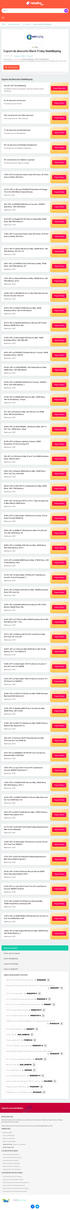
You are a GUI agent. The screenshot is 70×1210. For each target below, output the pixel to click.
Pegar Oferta (59, 103)
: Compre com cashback (14, 1144)
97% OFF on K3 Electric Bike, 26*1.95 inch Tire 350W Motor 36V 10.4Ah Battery (24, 413)
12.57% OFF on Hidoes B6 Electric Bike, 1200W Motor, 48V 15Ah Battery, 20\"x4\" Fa (26, 250)
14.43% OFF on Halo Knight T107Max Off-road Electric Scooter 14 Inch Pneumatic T (24, 576)
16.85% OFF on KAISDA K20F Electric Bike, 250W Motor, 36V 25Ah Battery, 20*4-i (25, 546)
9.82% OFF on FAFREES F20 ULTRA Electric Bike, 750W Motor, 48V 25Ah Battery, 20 (25, 264)
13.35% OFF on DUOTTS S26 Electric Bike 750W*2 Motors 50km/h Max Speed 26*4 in (26, 724)
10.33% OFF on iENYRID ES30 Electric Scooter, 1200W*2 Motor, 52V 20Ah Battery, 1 (25, 383)
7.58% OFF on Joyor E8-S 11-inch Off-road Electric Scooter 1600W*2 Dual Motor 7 (23, 768)
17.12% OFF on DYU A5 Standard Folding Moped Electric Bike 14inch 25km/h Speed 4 (25, 857)
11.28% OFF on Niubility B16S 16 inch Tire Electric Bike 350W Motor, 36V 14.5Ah (24, 709)
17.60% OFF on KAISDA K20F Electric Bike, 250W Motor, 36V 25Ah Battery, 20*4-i (25, 783)
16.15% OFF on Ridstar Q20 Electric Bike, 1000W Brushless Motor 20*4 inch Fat (26, 591)
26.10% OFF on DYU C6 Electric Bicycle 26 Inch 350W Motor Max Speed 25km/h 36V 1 (24, 872)
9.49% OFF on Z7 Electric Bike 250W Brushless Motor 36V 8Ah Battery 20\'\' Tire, (26, 620)
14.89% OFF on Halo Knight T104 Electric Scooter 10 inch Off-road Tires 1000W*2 (25, 843)
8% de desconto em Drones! (15, 100)
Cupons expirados (10, 948)
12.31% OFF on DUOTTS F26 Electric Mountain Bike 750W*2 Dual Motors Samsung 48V (23, 902)
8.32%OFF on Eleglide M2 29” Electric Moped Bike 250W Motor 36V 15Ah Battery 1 (25, 220)
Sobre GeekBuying (11, 958)
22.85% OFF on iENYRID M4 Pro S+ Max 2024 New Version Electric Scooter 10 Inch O (26, 294)
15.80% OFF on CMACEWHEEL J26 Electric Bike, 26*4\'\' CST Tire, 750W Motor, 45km (25, 427)
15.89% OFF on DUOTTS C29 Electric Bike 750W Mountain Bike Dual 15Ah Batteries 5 (26, 694)
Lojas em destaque (11, 964)
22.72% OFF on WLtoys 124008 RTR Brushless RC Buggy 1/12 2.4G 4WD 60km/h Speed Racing (25, 190)
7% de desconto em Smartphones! (17, 130)
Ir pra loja (11, 67)
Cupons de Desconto (9, 1135)
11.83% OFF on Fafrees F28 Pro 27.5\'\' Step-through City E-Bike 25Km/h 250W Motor (26, 502)
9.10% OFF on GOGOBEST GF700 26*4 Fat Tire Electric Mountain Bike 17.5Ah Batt (24, 754)
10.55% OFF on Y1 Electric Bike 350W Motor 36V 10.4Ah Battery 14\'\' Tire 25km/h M (25, 650)
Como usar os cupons (12, 953)
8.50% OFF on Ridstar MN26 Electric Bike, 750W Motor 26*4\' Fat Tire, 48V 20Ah (24, 472)
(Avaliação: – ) (23, 56)
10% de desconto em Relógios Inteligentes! (20, 145)
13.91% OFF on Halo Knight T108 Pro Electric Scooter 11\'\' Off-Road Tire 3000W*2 (26, 680)
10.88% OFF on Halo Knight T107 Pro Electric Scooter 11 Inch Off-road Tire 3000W (25, 665)
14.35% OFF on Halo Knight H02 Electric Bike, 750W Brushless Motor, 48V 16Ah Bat (23, 338)
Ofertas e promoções (9, 1138)
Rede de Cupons (22, 1200)
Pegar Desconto (59, 88)
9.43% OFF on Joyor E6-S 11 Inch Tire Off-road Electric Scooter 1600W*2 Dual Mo (25, 887)
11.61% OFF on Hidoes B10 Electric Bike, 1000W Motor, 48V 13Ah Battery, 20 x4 (26, 279)
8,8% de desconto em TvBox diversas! (19, 115)
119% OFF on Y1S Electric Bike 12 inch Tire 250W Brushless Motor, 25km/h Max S (26, 457)
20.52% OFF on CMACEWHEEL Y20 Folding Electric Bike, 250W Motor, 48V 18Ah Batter (25, 368)
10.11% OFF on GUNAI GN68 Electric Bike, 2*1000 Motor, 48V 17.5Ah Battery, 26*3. (26, 561)
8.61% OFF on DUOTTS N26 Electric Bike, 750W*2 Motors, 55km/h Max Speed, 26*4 (26, 813)
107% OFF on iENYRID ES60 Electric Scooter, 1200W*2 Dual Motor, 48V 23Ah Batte (24, 205)
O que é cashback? (11, 969)
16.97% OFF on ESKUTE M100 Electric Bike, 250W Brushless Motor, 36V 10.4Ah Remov (22, 309)
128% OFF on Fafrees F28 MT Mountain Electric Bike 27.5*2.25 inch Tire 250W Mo (24, 739)
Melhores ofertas (7, 1132)
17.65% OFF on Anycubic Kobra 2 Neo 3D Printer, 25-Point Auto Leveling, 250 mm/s (26, 175)
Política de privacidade (9, 1141)
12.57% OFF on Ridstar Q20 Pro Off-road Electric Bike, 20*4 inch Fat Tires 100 (24, 635)
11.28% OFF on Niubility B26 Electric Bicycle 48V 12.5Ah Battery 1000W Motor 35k (25, 605)
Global (35, 47)
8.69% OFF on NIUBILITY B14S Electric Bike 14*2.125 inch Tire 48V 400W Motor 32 (25, 531)
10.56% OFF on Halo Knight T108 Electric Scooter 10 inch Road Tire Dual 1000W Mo (25, 516)
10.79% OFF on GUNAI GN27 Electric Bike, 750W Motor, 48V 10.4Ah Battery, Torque (24, 398)
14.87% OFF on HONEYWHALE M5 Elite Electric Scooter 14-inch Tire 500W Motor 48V (26, 917)
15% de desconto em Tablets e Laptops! (19, 160)
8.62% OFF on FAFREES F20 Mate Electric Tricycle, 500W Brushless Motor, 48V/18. (26, 353)
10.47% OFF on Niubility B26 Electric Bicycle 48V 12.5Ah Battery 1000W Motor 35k (25, 324)
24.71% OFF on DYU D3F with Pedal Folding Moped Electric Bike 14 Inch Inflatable (26, 828)
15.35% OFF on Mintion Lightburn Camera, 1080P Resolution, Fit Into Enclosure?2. (22, 442)
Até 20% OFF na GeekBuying (15, 85)
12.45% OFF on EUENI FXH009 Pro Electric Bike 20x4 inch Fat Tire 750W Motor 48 (26, 798)
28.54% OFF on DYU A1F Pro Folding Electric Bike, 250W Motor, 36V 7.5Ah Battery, (25, 487)
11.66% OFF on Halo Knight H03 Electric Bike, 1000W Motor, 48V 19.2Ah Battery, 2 (26, 932)
